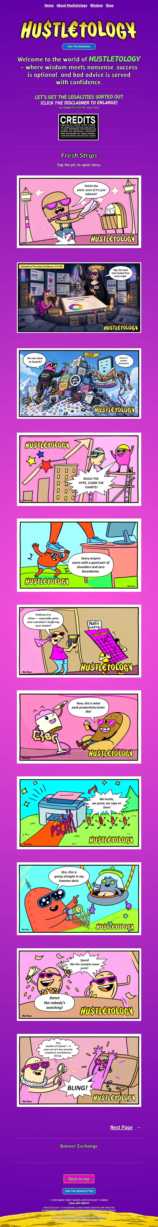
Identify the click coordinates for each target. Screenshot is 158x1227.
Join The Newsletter (78, 46)
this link (76, 107)
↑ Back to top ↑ (79, 1179)
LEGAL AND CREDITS (79, 1203)
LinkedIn (102, 1217)
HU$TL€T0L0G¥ (91, 1220)
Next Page (125, 1127)
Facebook (56, 1217)
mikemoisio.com (86, 1217)
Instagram (69, 1217)
